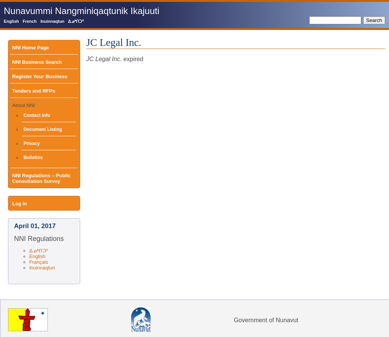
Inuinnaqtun (52, 21)
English (11, 21)
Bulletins (33, 157)
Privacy (32, 143)
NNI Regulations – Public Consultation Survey (41, 178)
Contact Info (37, 115)
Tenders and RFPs (33, 91)
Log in (19, 203)
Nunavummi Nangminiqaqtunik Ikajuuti (82, 11)
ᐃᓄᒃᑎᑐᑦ (76, 21)
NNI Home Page (30, 47)
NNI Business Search (37, 62)
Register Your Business (39, 76)
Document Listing (43, 129)
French (30, 21)
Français (38, 262)
